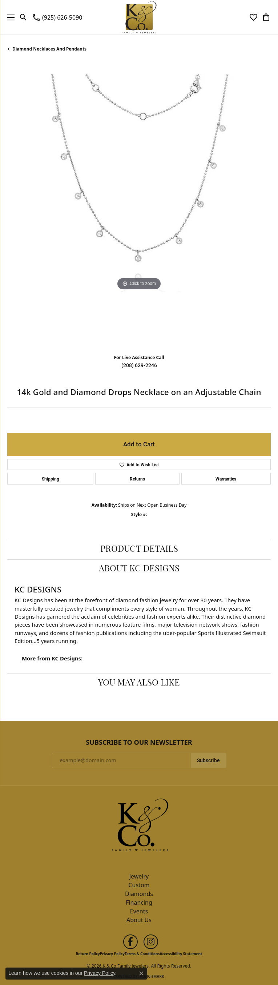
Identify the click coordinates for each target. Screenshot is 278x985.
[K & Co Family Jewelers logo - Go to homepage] (139, 17)
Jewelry (139, 876)
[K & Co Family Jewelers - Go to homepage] (139, 827)
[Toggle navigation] (9, 17)
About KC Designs (139, 569)
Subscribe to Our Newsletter (139, 743)
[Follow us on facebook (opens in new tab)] (130, 941)
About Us (139, 920)
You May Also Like (139, 683)
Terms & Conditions (142, 954)
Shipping (50, 479)
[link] (57, 17)
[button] (23, 17)
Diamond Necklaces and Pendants (49, 49)
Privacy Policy (112, 954)
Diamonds (139, 894)
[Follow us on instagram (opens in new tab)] (151, 941)
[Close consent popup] (141, 973)
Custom (138, 885)
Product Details (139, 549)
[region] (139, 206)
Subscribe (208, 760)
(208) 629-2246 (139, 365)
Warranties (225, 479)
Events (139, 911)
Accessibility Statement (181, 954)
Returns (137, 479)
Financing (139, 902)
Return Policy (88, 954)
